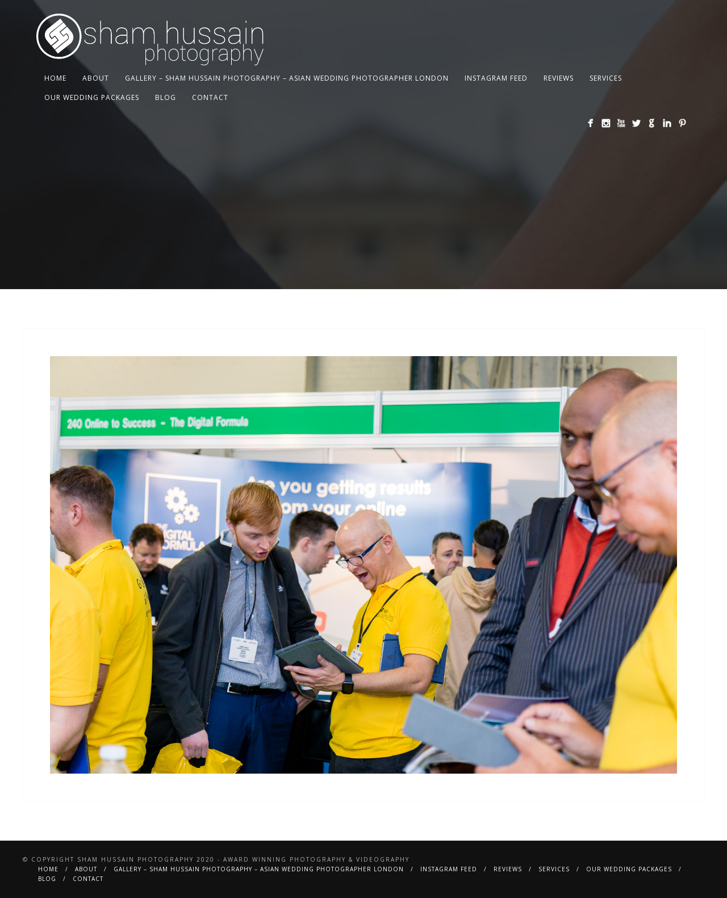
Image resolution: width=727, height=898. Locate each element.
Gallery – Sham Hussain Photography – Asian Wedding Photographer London (287, 78)
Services (606, 78)
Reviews (559, 78)
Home (55, 78)
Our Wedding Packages (91, 97)
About (95, 78)
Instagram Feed (496, 78)
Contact (210, 97)
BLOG (165, 97)
